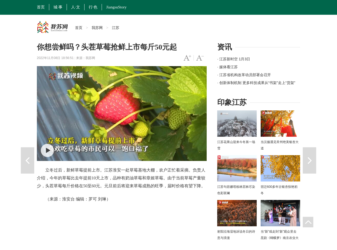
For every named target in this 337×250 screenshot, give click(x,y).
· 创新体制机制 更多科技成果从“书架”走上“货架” (256, 83)
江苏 (115, 28)
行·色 (93, 7)
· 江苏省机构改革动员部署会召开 (244, 75)
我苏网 (97, 28)
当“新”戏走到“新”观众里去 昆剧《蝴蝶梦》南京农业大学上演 (280, 238)
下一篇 (309, 160)
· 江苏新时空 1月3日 (233, 59)
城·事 (57, 7)
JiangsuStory (116, 7)
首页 (41, 7)
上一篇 (27, 160)
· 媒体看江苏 (227, 67)
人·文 (75, 7)
